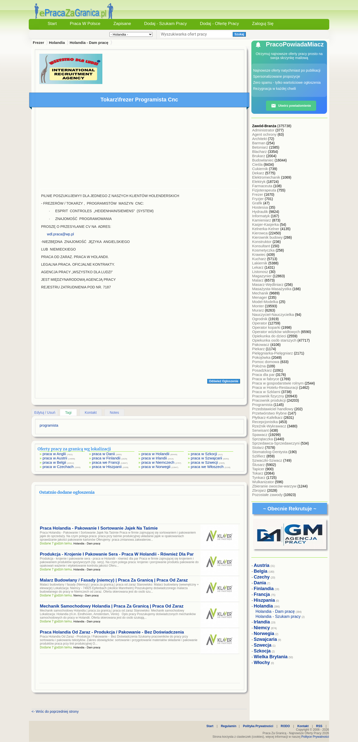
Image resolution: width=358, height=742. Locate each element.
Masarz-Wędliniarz (268, 284)
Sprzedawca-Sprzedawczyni (276, 443)
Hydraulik (260, 211)
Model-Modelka (265, 301)
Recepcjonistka (265, 422)
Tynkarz (259, 477)
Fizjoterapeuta (264, 190)
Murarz (258, 310)
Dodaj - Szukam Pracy (165, 23)
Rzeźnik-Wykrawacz (269, 426)
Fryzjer (258, 199)
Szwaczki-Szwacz (267, 460)
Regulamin (228, 726)
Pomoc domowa (266, 362)
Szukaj (239, 34)
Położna (259, 366)
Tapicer (258, 469)
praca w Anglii (54, 454)
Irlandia (262, 621)
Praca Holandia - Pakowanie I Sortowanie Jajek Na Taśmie (99, 528)
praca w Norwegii (155, 466)
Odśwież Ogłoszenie (223, 381)
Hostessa (260, 207)
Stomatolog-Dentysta (270, 452)
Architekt (260, 138)
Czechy (262, 577)
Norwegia (264, 633)
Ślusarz (259, 464)
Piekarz (259, 349)
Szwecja (263, 645)
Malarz (258, 280)
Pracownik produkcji (269, 400)
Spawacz (260, 434)
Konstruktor (262, 241)
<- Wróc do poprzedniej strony (55, 711)
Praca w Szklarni (266, 392)
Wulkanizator (263, 482)
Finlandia (264, 588)
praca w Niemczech (157, 462)
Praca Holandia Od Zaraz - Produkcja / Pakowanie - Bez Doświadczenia (112, 632)
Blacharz (260, 151)
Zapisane (122, 23)
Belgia (260, 571)
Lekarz (258, 267)
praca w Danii (103, 454)
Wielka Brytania (271, 656)
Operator (260, 323)
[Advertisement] (139, 149)
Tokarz (258, 473)
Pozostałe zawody (268, 494)
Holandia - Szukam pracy (278, 616)
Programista (263, 404)
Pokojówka (262, 357)
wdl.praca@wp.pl (60, 234)
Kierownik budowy (268, 237)
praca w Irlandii (154, 458)
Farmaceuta (262, 186)
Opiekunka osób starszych (274, 340)
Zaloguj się (263, 23)
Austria (262, 565)
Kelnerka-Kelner (266, 229)
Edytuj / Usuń (44, 412)
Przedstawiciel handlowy (273, 409)
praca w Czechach (58, 466)
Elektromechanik (266, 177)
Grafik (257, 203)
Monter (258, 306)
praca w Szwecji (204, 462)
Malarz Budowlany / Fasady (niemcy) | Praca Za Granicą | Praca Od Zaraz (114, 580)
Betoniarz (260, 147)
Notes (114, 412)
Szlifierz (259, 456)
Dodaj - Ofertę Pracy (219, 23)
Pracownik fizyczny (268, 396)
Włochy (262, 662)
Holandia (57, 42)
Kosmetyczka (264, 250)
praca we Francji (106, 462)
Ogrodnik (260, 319)
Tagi (68, 412)
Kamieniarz (262, 220)
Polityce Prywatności (315, 736)
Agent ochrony (265, 134)
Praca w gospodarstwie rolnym (278, 383)
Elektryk (259, 181)
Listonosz (260, 271)
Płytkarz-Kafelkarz (268, 417)
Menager (260, 297)
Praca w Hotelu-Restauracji (275, 387)
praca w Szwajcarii (206, 458)
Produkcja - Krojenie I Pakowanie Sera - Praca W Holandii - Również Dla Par (117, 554)
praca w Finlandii (106, 458)
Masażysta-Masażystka (272, 289)
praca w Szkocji (204, 454)
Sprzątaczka (263, 439)
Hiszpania (264, 600)
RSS (319, 726)
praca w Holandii (155, 454)
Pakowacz (261, 344)
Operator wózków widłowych (276, 331)
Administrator (264, 130)
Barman (259, 143)
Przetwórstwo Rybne (270, 413)
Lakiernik (260, 263)
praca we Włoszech (207, 466)
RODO (285, 726)
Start (52, 23)
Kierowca (260, 233)
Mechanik (260, 293)
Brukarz (259, 156)
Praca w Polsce (85, 23)
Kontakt (91, 412)
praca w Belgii (54, 462)
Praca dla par (264, 374)
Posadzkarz (262, 370)
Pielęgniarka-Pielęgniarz (273, 353)
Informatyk (261, 216)
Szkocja (262, 650)
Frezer (258, 194)
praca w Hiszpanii (107, 466)
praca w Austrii (55, 458)
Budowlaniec (263, 160)
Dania (260, 582)
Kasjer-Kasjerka (266, 224)
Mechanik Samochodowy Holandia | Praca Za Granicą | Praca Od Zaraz (112, 606)
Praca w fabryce (266, 379)
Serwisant (261, 430)
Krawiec (259, 254)
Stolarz (258, 447)
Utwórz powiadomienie (291, 105)
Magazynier (262, 276)
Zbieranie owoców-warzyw (274, 486)
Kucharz (259, 259)
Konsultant (261, 246)
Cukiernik (260, 169)
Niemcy (262, 627)
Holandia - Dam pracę (89, 42)
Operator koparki (266, 327)
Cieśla (258, 164)
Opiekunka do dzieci (269, 336)
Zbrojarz (259, 490)
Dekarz (258, 173)
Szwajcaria (265, 639)
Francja (262, 594)
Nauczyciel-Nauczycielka (273, 314)
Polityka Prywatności (258, 726)
